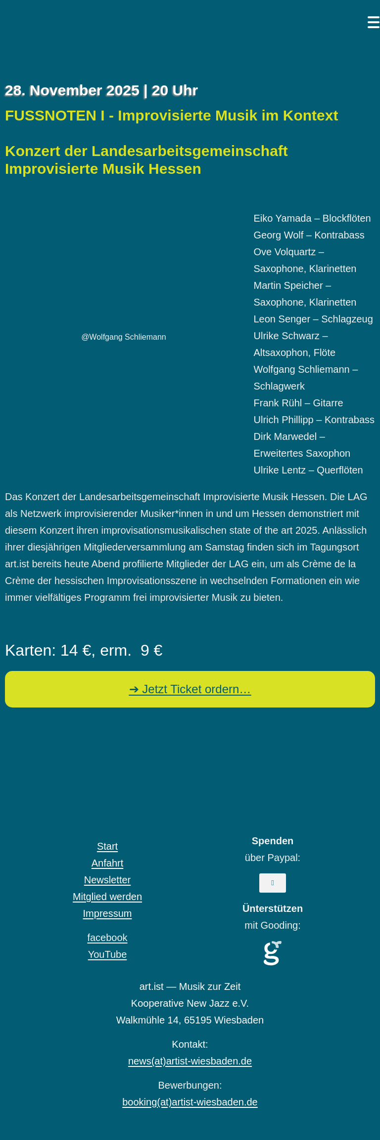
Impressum (107, 913)
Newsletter (107, 879)
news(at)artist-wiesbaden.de (190, 1061)
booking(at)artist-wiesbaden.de (190, 1102)
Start (107, 846)
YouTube (107, 954)
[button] (272, 883)
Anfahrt (107, 863)
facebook (107, 937)
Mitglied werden (107, 896)
